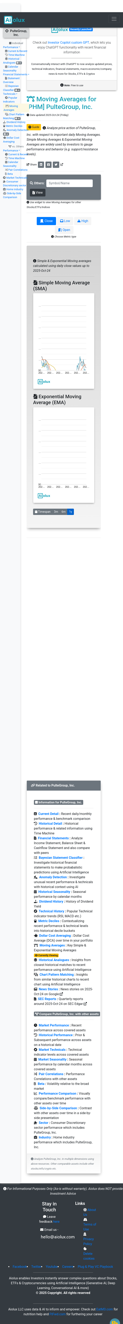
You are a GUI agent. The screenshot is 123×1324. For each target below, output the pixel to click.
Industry (45, 1125)
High (82, 209)
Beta (10, 161)
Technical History (51, 899)
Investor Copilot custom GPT (68, 30)
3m (56, 499)
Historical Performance (56, 1023)
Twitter (36, 1254)
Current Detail (48, 802)
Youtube (52, 1254)
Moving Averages (52, 933)
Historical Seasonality (54, 880)
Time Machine (16, 42)
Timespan (43, 499)
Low (65, 209)
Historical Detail (50, 811)
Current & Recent (17, 38)
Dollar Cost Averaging (55, 923)
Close (46, 209)
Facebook (20, 1254)
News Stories (48, 977)
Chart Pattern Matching (57, 962)
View (37, 180)
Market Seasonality (52, 1047)
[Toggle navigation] (114, 7)
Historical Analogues (54, 948)
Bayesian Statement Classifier (61, 845)
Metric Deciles (14, 113)
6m (64, 499)
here (56, 1209)
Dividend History (15, 109)
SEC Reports (47, 987)
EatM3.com (104, 1297)
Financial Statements (15, 62)
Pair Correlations (18, 157)
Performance (10, 35)
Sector (43, 1111)
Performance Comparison (57, 1081)
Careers (67, 1254)
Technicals (9, 81)
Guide (33, 115)
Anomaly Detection (17, 117)
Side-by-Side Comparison (58, 1096)
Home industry (14, 177)
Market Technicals (16, 165)
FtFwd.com (58, 1302)
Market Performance (54, 1013)
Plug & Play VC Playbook (95, 1254)
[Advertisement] (64, 646)
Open (64, 218)
